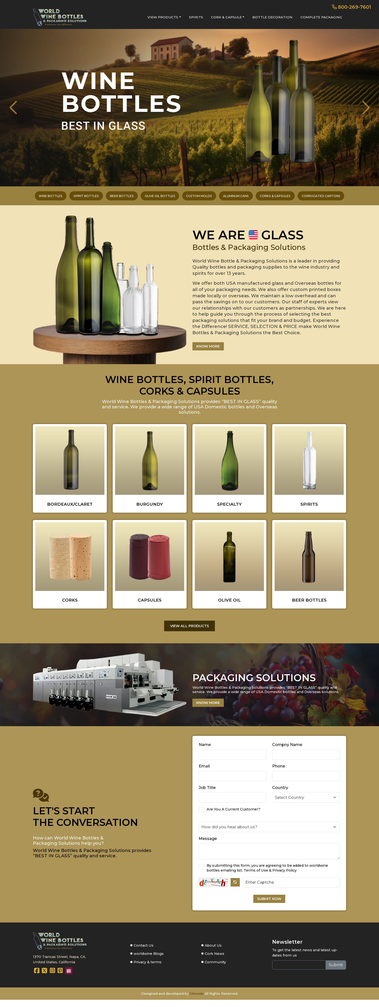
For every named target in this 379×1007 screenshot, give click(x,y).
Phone (278, 772)
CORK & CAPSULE (226, 17)
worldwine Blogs (148, 961)
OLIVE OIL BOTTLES (154, 198)
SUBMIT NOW (269, 905)
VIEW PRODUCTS (162, 17)
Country (280, 793)
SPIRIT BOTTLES (67, 198)
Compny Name (287, 750)
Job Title (207, 793)
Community (214, 970)
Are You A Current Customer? (233, 815)
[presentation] (18, 108)
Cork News (214, 961)
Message (208, 844)
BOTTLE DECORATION (272, 17)
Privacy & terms (147, 970)
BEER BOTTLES (109, 198)
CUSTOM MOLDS (201, 198)
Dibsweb (196, 1001)
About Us (212, 952)
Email (204, 772)
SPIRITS (196, 17)
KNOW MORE (211, 350)
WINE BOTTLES (24, 198)
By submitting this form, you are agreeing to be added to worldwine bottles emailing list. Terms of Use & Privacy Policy (267, 874)
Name (205, 750)
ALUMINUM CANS (246, 198)
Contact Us (143, 952)
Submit (336, 972)
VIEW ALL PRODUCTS (189, 631)
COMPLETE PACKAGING (321, 17)
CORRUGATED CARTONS (346, 198)
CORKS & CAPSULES (292, 198)
